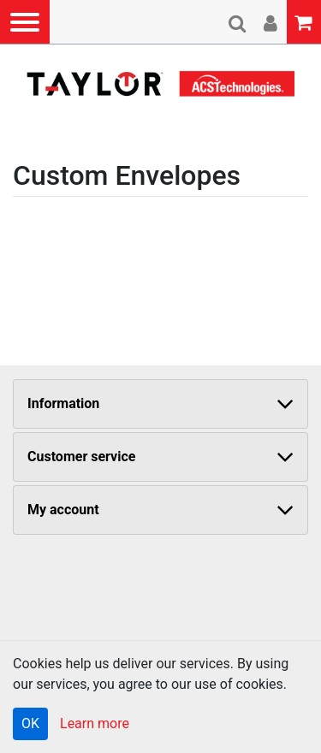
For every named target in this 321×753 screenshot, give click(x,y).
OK (30, 723)
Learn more (94, 723)
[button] (25, 22)
